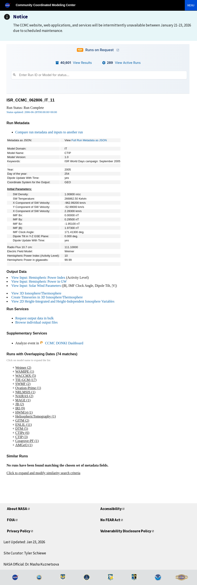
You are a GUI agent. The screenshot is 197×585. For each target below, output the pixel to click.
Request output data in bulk (34, 318)
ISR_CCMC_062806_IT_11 (31, 100)
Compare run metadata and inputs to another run (49, 132)
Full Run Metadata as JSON (89, 140)
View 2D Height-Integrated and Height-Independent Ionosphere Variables (62, 301)
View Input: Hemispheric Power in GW (39, 281)
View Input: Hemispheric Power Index (38, 277)
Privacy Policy (18, 531)
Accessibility (111, 508)
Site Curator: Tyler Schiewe (24, 553)
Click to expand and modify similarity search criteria (43, 473)
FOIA (11, 519)
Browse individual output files (36, 322)
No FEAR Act (110, 519)
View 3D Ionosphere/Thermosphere (36, 293)
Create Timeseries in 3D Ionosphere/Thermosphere (47, 297)
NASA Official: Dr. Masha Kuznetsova (31, 564)
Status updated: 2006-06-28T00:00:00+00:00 (32, 112)
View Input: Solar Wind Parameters (36, 285)
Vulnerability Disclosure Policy (125, 531)
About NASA (17, 508)
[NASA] (9, 5)
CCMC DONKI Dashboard (61, 343)
